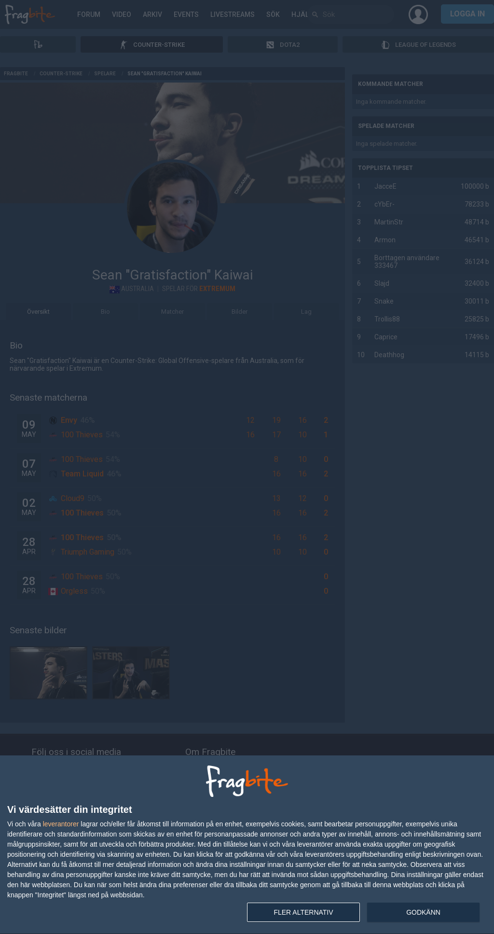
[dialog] (247, 845)
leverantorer (61, 824)
